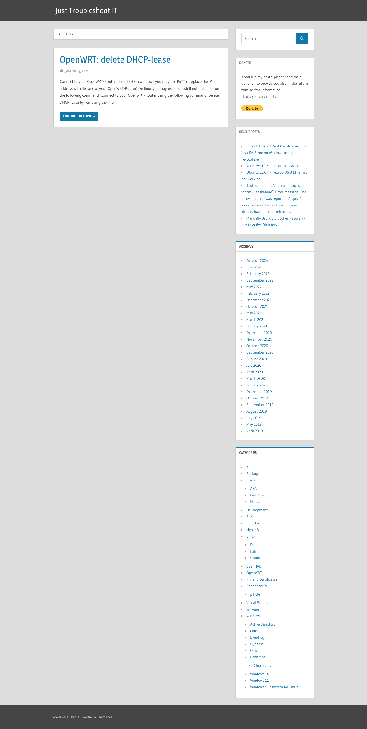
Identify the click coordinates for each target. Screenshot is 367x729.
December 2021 (259, 299)
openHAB (253, 566)
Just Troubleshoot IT (86, 10)
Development (257, 510)
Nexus (255, 501)
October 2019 (257, 398)
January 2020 (257, 385)
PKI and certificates (261, 579)
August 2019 (256, 411)
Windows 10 (259, 673)
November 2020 (259, 339)
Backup (252, 473)
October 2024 (257, 260)
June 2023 (254, 267)
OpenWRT (254, 572)
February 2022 (257, 293)
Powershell (259, 657)
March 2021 (255, 319)
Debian (255, 544)
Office (254, 650)
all (248, 467)
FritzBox (252, 523)
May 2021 (253, 313)
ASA (253, 488)
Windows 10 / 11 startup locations (273, 165)
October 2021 (257, 306)
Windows (253, 615)
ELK (249, 516)
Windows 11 (259, 680)
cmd (253, 630)
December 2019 (259, 391)
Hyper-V (252, 529)
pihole (255, 594)
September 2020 (259, 352)
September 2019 (259, 404)
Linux (250, 536)
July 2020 (253, 365)
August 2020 (256, 358)
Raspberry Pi (256, 585)
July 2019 (253, 417)
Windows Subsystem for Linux (274, 687)
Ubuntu (256, 557)
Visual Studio (257, 602)
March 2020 (255, 378)
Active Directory (262, 624)
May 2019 (254, 424)
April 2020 (254, 372)
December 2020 (259, 332)
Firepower (258, 495)
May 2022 (253, 286)
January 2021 (256, 326)
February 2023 (257, 273)
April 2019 (254, 431)
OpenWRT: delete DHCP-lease (115, 59)
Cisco (250, 480)
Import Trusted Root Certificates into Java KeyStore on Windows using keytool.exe (273, 152)
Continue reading (77, 116)
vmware (252, 609)
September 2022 (259, 280)
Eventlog (257, 637)
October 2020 (257, 345)
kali (253, 551)
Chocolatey (262, 665)
